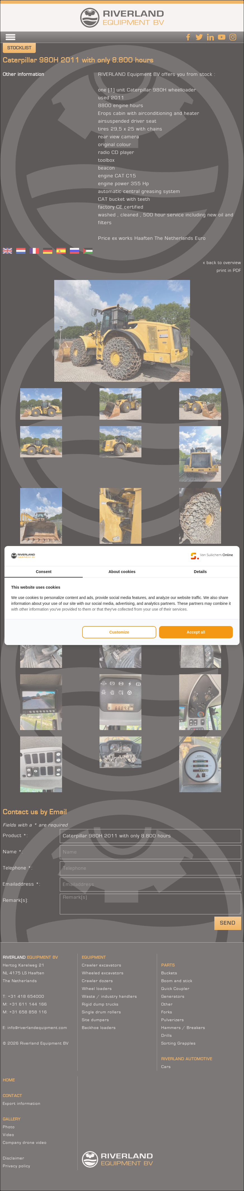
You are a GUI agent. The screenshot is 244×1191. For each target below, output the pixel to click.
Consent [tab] (43, 571)
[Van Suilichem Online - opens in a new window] (212, 556)
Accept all (196, 632)
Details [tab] (200, 571)
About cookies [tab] (121, 571)
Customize (119, 632)
